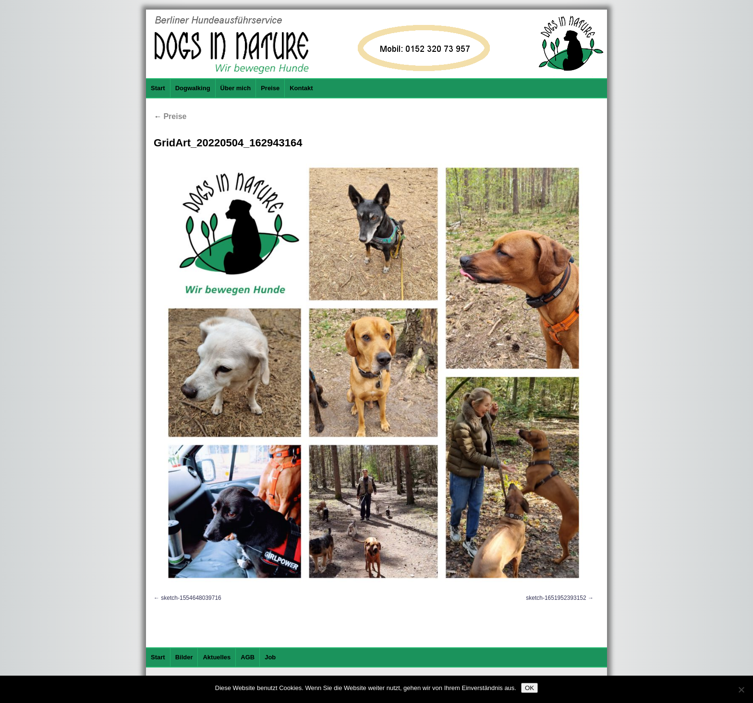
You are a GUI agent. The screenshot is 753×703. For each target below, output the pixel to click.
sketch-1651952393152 (556, 598)
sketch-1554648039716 (191, 598)
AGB (248, 657)
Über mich (235, 88)
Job (270, 657)
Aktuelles (217, 657)
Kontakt (301, 88)
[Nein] (741, 689)
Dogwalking (192, 88)
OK (529, 687)
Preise (270, 88)
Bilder (184, 657)
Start (158, 88)
